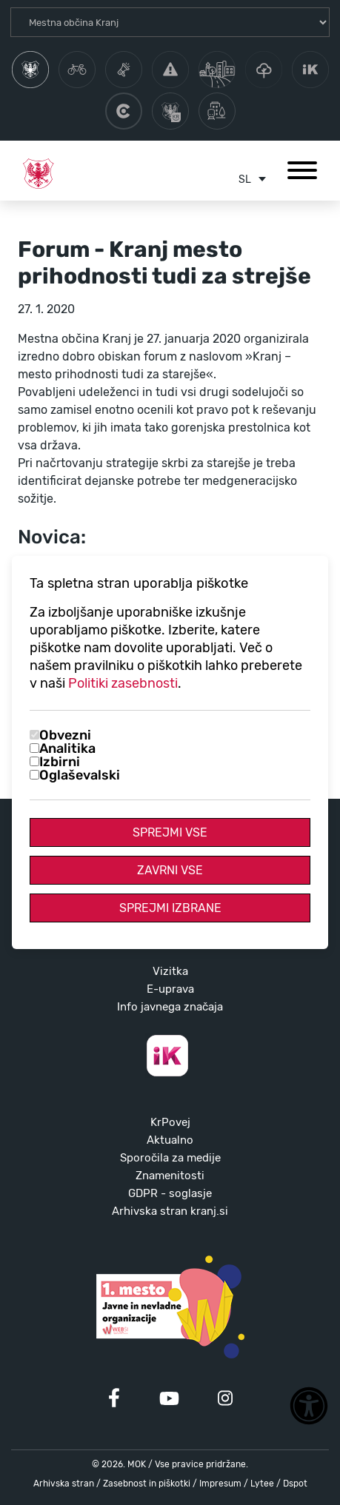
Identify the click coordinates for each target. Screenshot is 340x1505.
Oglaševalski (79, 775)
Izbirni (59, 761)
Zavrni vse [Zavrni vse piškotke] (170, 870)
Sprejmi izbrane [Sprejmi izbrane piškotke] (170, 908)
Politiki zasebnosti (123, 683)
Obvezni (65, 735)
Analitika (67, 748)
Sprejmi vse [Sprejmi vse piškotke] (170, 832)
